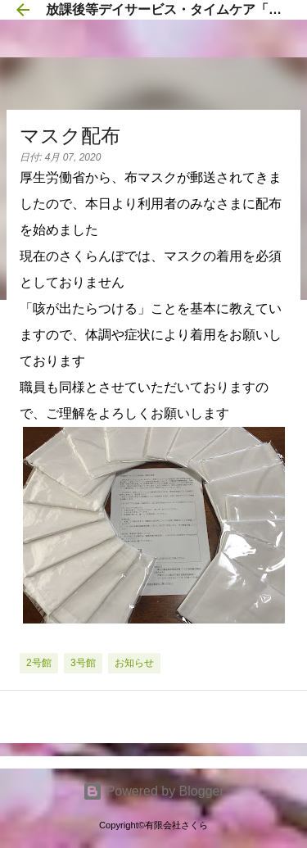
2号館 (39, 663)
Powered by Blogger (153, 791)
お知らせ (134, 663)
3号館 (83, 663)
